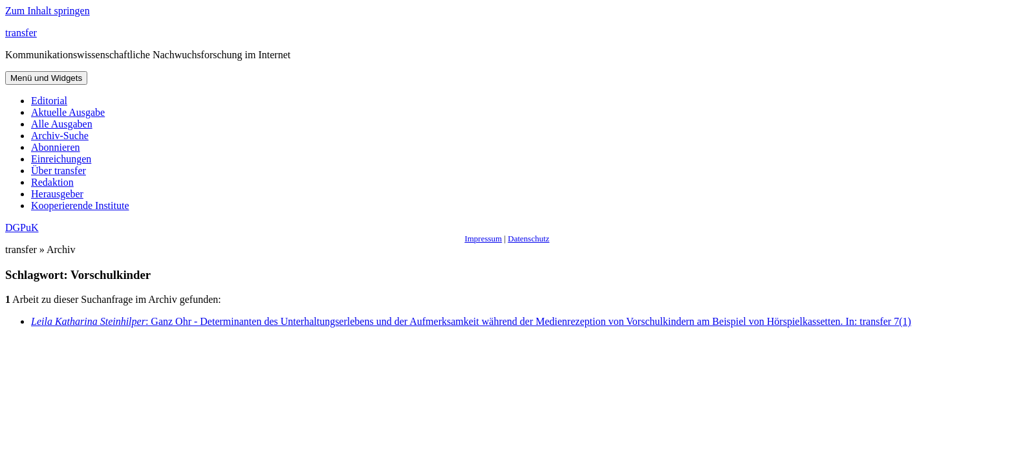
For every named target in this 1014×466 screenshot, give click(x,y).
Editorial (49, 100)
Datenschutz (528, 238)
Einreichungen (61, 158)
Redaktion (52, 182)
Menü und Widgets (46, 78)
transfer (21, 32)
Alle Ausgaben (61, 123)
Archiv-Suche (60, 135)
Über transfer (58, 170)
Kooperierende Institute (80, 205)
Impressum (483, 238)
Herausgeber (57, 193)
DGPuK (22, 227)
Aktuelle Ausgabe (68, 112)
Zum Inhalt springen (47, 10)
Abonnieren (55, 147)
